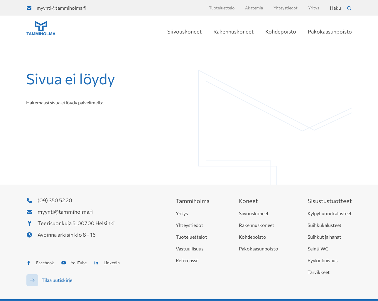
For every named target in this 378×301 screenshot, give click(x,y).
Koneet (248, 200)
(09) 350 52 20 (55, 200)
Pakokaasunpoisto (330, 31)
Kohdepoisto (280, 31)
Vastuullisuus (189, 248)
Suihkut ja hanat (324, 237)
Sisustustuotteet (330, 200)
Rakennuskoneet (233, 31)
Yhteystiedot (189, 225)
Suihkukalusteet (325, 225)
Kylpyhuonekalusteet (330, 213)
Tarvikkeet (319, 272)
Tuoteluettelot (191, 237)
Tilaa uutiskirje (57, 280)
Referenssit (187, 260)
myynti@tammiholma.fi (61, 8)
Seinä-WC (318, 248)
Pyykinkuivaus (323, 260)
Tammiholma (193, 200)
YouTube (79, 262)
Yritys (182, 213)
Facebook (45, 262)
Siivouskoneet (184, 31)
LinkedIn (112, 262)
